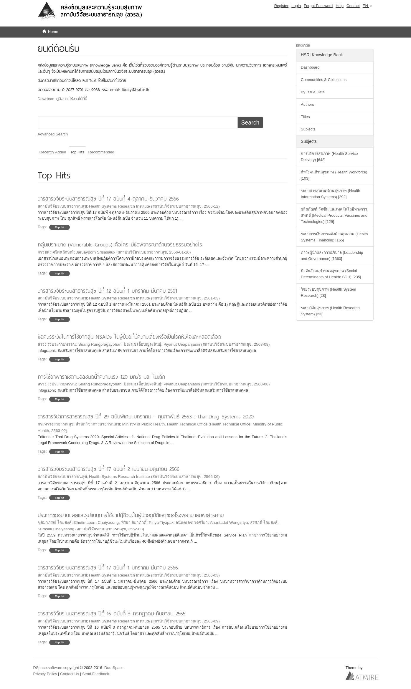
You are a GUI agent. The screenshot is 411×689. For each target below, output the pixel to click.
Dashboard (310, 67)
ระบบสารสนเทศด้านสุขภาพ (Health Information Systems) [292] (330, 193)
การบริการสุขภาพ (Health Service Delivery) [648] (329, 156)
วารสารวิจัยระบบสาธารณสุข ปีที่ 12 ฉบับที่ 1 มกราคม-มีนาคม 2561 (107, 290)
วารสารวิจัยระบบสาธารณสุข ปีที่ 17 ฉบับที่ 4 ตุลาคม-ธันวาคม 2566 (108, 198)
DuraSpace (113, 667)
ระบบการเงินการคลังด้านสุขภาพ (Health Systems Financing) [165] (334, 237)
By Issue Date (313, 92)
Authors (307, 104)
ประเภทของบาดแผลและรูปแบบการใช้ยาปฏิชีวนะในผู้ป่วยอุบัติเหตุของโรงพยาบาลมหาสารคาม (131, 515)
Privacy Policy (45, 674)
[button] (367, 6)
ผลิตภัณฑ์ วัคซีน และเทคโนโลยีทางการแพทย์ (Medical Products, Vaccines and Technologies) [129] (334, 215)
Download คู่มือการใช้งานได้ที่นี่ (62, 98)
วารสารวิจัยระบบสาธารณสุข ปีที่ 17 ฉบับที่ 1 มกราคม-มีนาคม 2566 (108, 567)
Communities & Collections (323, 79)
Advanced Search (53, 134)
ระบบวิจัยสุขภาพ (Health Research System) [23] (330, 311)
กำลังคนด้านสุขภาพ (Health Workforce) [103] (334, 175)
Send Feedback (95, 674)
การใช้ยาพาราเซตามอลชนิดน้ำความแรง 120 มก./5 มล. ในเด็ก (101, 376)
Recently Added (52, 152)
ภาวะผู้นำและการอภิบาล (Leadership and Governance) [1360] (332, 255)
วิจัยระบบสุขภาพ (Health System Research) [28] (328, 292)
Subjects (308, 129)
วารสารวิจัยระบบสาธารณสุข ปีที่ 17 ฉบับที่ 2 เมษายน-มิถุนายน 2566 (108, 468)
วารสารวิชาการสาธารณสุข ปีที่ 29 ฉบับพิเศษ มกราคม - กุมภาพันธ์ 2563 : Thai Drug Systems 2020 (146, 416)
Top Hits (77, 152)
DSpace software (47, 667)
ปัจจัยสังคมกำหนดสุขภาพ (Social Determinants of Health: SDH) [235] (331, 274)
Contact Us (69, 674)
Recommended (101, 152)
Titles (305, 117)
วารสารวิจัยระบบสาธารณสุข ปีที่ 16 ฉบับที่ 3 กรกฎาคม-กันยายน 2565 (111, 613)
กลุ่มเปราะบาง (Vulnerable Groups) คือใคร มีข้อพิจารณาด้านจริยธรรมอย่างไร (120, 244)
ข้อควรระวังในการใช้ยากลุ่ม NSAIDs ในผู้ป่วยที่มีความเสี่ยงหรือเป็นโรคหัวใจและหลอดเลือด (129, 336)
